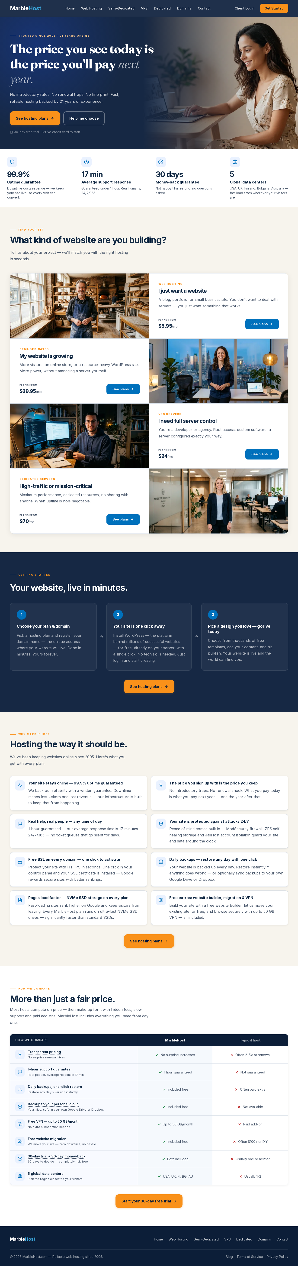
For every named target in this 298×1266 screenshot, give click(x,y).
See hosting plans (35, 118)
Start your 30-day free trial (149, 1201)
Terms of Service (250, 1257)
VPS (144, 8)
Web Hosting (91, 8)
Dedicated (162, 8)
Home (70, 8)
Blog (229, 1257)
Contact (204, 8)
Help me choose (84, 118)
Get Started (274, 8)
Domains (184, 8)
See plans (262, 324)
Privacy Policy (277, 1257)
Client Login (244, 8)
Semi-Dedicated (121, 8)
